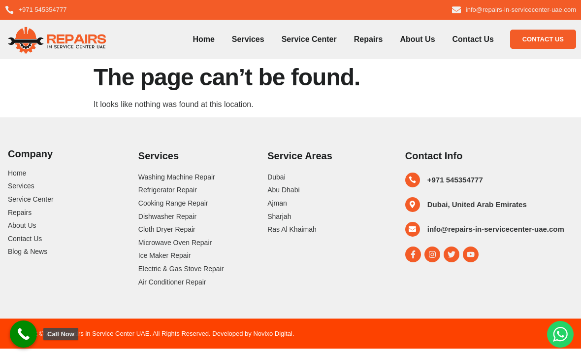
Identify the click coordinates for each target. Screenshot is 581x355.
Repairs (368, 39)
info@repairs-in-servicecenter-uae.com (495, 229)
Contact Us (473, 39)
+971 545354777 (455, 180)
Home (203, 39)
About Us (417, 39)
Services (248, 39)
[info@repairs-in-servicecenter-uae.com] (412, 229)
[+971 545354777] (412, 180)
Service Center (309, 39)
